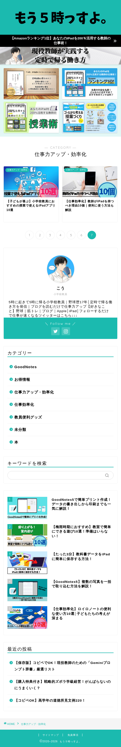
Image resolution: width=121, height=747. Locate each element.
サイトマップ (51, 735)
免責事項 (73, 735)
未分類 (20, 429)
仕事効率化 (24, 404)
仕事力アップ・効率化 (34, 392)
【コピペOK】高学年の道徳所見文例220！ (50, 700)
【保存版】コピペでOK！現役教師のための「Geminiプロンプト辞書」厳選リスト (62, 666)
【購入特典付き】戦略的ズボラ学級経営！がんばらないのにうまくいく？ (62, 685)
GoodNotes (25, 367)
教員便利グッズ (28, 417)
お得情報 (22, 379)
